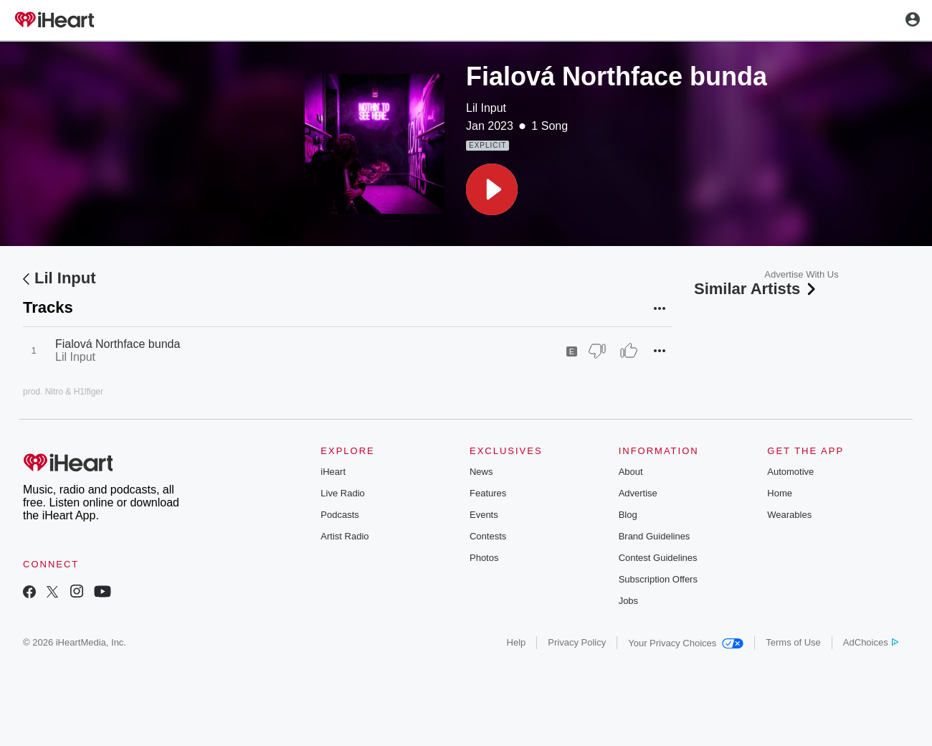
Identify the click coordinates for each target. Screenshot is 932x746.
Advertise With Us (801, 274)
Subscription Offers (658, 579)
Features (488, 493)
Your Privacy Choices (685, 643)
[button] (492, 189)
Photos (484, 557)
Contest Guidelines (658, 557)
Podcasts (339, 514)
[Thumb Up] (629, 350)
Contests (488, 536)
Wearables (789, 514)
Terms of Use (793, 642)
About (631, 471)
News (481, 471)
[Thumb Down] (597, 350)
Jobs (628, 600)
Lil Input (486, 108)
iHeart (333, 471)
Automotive (790, 471)
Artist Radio (344, 536)
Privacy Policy (577, 642)
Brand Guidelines (654, 536)
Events (484, 514)
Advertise (638, 493)
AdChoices (870, 642)
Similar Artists (756, 289)
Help (516, 642)
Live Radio (342, 493)
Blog (628, 514)
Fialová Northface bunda (117, 344)
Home (779, 493)
